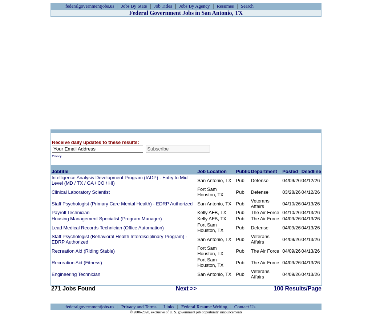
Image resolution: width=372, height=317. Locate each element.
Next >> (186, 288)
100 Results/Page (298, 288)
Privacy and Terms (139, 306)
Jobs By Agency (194, 6)
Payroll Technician (71, 212)
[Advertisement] (186, 73)
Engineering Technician (76, 274)
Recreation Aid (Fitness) (77, 262)
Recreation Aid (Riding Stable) (83, 251)
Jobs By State (134, 6)
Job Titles (163, 6)
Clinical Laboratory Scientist (81, 192)
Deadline (311, 171)
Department (264, 171)
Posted (290, 171)
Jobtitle (60, 171)
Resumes (225, 6)
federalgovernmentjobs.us (89, 6)
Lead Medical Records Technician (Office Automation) (108, 227)
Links (168, 306)
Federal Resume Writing (204, 306)
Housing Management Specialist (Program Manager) (107, 218)
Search (247, 6)
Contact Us (244, 306)
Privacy (56, 156)
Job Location (212, 171)
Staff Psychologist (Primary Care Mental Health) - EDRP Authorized (122, 203)
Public (243, 171)
